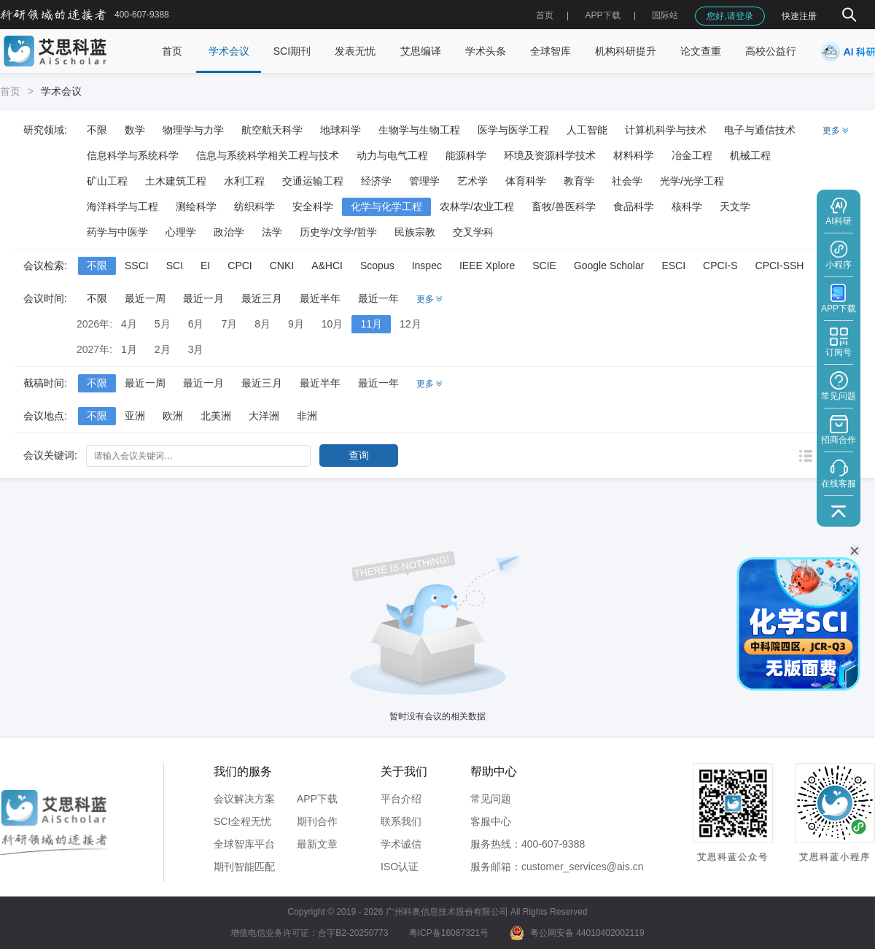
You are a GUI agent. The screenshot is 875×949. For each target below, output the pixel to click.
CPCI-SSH (779, 265)
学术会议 (229, 51)
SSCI (137, 265)
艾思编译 (420, 51)
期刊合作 (317, 821)
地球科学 (340, 130)
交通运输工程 (312, 181)
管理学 (424, 181)
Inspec (427, 265)
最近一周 (145, 298)
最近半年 (320, 298)
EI (205, 265)
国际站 (665, 15)
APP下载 (317, 799)
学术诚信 (401, 844)
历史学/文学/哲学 (338, 232)
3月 (196, 349)
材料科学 (633, 155)
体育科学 (525, 181)
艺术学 (472, 181)
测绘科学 (196, 206)
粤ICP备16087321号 (449, 933)
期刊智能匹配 (244, 866)
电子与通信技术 (760, 130)
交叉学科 (473, 232)
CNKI (282, 265)
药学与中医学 (117, 232)
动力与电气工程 (392, 155)
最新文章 (317, 844)
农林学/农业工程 (477, 206)
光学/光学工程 (692, 181)
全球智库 (550, 51)
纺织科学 (254, 206)
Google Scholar (609, 265)
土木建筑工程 (175, 181)
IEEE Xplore (487, 265)
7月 (229, 324)
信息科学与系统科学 (133, 155)
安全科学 (312, 206)
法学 (272, 232)
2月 (163, 349)
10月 (332, 324)
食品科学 (633, 206)
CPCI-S (720, 265)
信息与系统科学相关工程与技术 (267, 155)
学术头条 (485, 51)
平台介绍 (401, 799)
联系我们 (401, 821)
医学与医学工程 (513, 130)
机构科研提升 (625, 51)
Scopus (377, 265)
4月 (129, 324)
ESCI (673, 265)
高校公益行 (770, 51)
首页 (544, 15)
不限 (97, 130)
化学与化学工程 (386, 206)
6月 (196, 324)
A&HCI (327, 265)
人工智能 (587, 130)
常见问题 (490, 799)
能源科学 (466, 155)
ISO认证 (400, 866)
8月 (262, 324)
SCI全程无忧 (242, 821)
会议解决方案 (244, 799)
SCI (174, 265)
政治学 (229, 232)
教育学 (579, 181)
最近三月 (261, 298)
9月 (296, 324)
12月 (410, 324)
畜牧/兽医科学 (564, 206)
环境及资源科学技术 (550, 155)
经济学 (376, 181)
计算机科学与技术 (666, 130)
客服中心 (490, 821)
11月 (371, 324)
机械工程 (750, 155)
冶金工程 (692, 155)
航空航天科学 (272, 130)
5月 (163, 324)
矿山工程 (107, 181)
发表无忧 (355, 51)
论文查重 (700, 51)
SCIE (544, 265)
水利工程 (244, 181)
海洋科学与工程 (122, 206)
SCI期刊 (292, 51)
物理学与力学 (193, 130)
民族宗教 (414, 232)
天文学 (735, 206)
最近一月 (203, 298)
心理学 (181, 232)
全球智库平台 (244, 844)
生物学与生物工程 (419, 130)
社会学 (627, 181)
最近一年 (378, 298)
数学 (135, 130)
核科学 (687, 206)
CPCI (240, 265)
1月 (129, 349)
